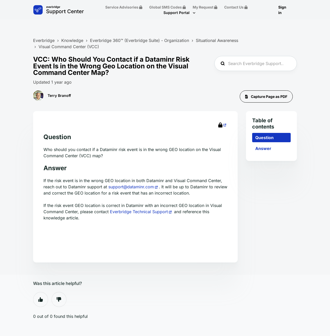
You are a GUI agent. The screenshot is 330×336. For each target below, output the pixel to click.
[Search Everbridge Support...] (255, 63)
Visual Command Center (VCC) (69, 46)
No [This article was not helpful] (58, 299)
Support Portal (177, 12)
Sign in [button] (282, 10)
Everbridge (44, 40)
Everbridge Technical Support (139, 211)
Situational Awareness (217, 40)
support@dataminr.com (131, 186)
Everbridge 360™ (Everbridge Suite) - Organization (139, 40)
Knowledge (72, 40)
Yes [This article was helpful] (40, 299)
